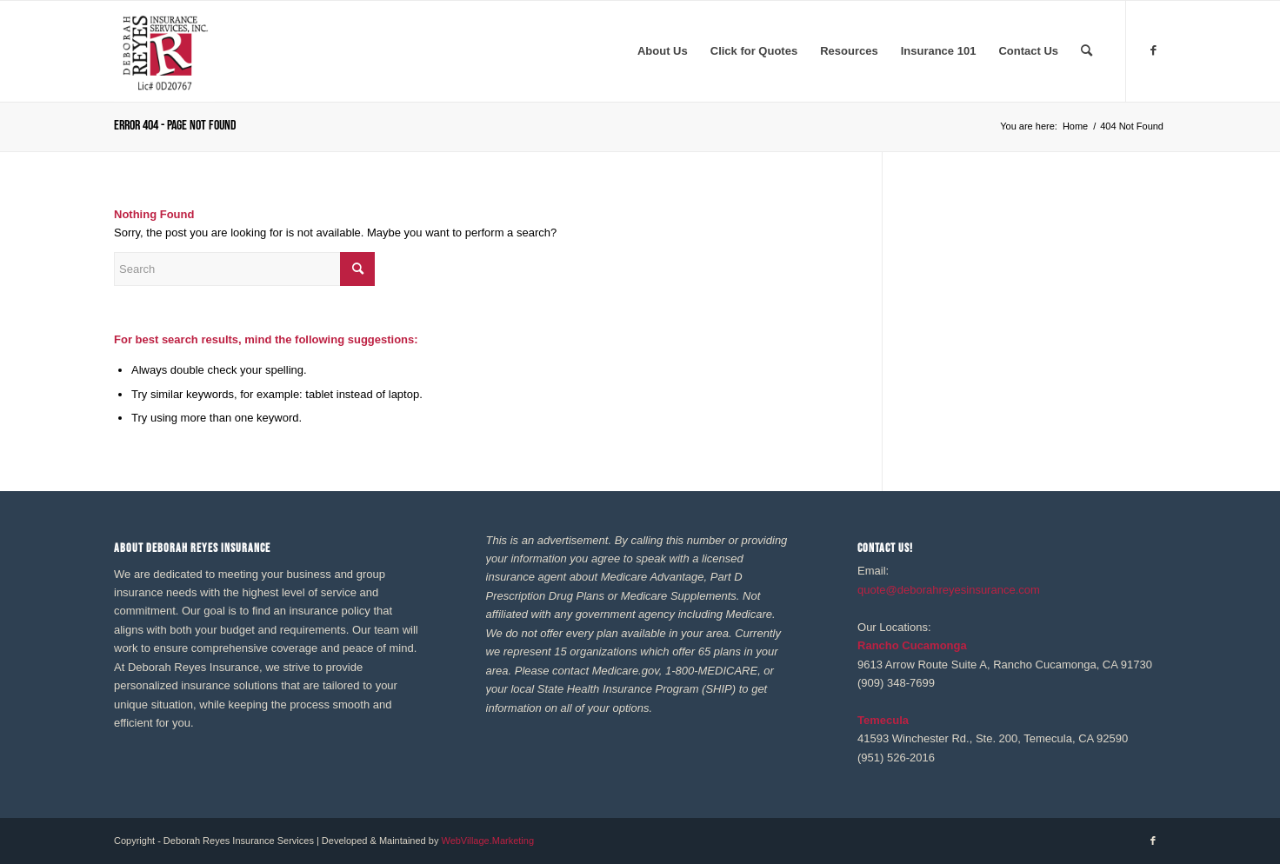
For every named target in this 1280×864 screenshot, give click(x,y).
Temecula (883, 720)
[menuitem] (662, 51)
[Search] (1086, 51)
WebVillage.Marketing (487, 840)
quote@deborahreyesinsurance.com (948, 589)
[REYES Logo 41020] (164, 51)
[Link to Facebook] (1153, 50)
